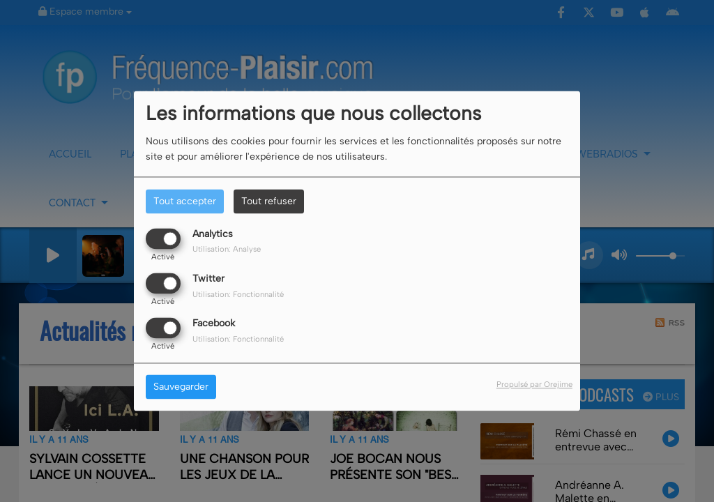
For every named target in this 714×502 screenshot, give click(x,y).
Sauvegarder (180, 387)
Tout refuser (268, 201)
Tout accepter (184, 201)
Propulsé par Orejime (534, 385)
